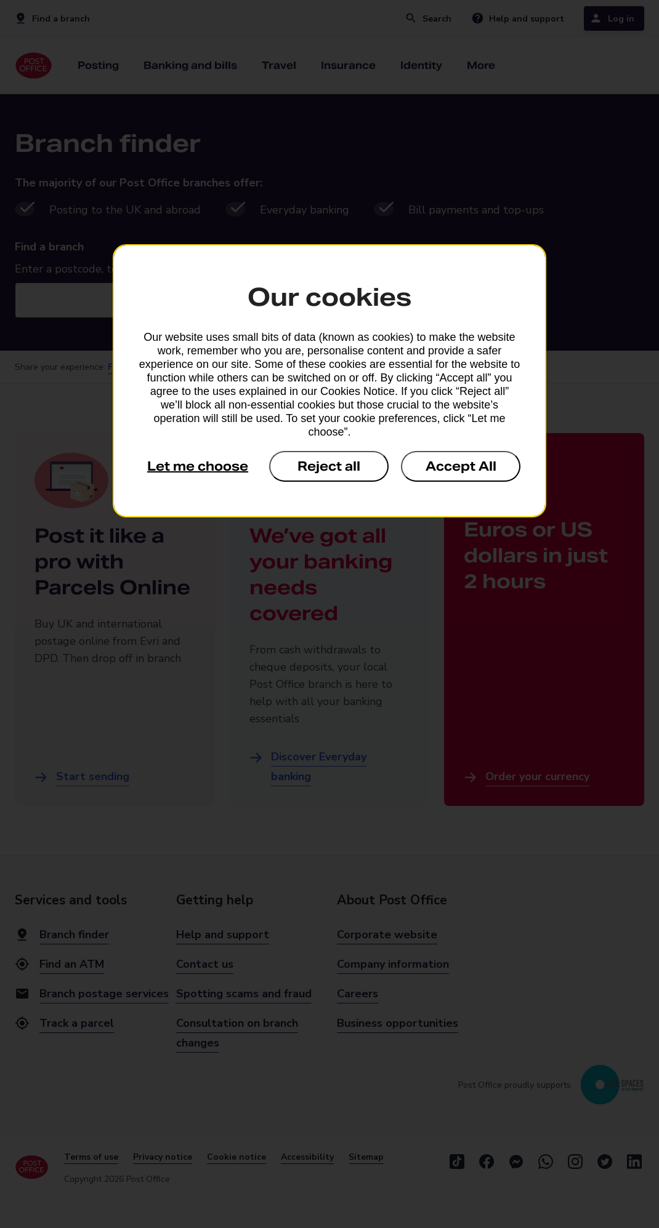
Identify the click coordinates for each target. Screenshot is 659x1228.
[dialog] (329, 380)
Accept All (461, 466)
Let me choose (197, 466)
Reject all (328, 466)
